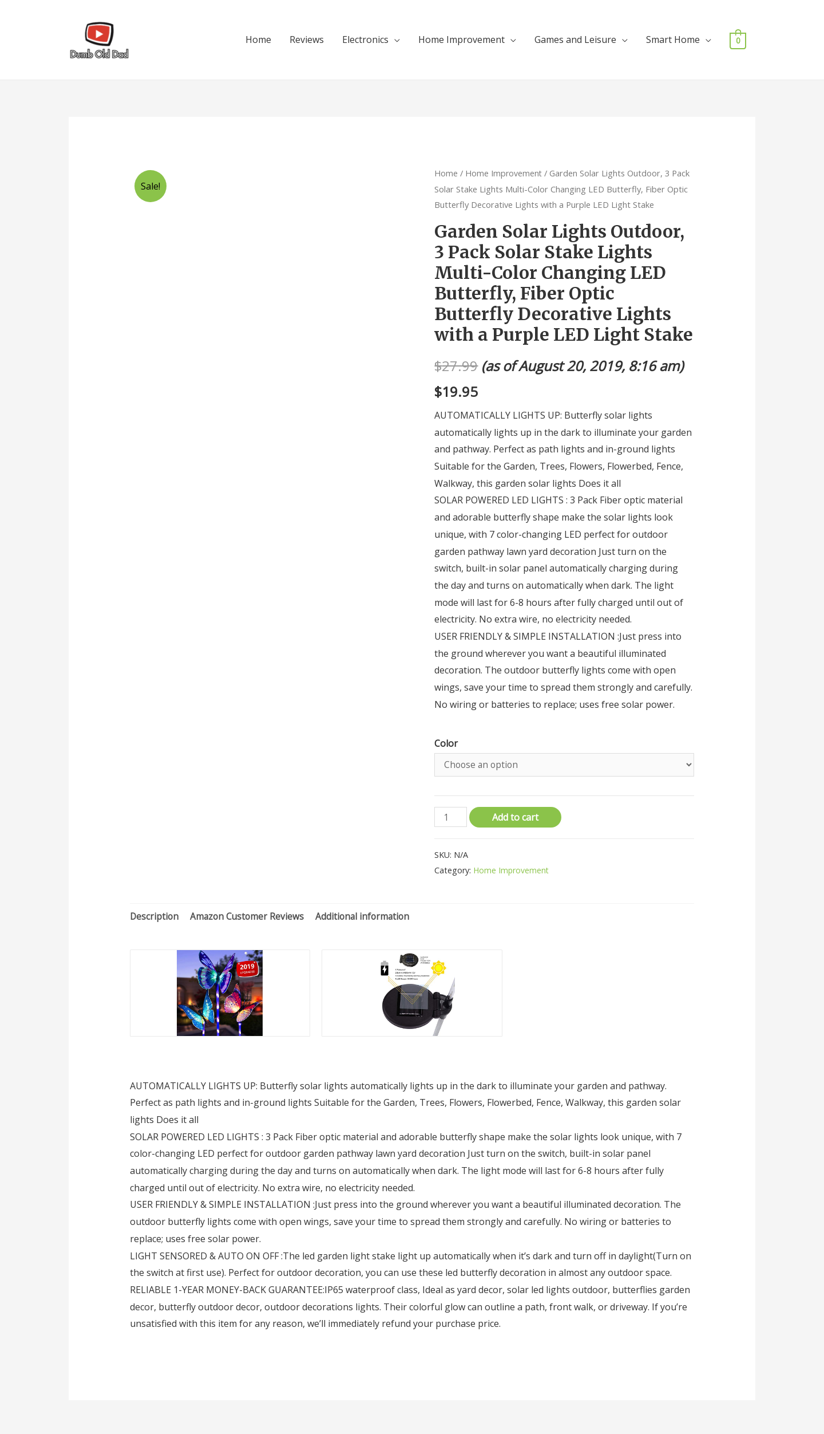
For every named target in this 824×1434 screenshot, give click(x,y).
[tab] (155, 914)
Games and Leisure (575, 37)
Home (258, 37)
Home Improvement (461, 37)
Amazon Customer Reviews (249, 913)
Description (155, 913)
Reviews (307, 37)
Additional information (367, 913)
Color (446, 739)
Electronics (365, 37)
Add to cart (516, 814)
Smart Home (673, 37)
